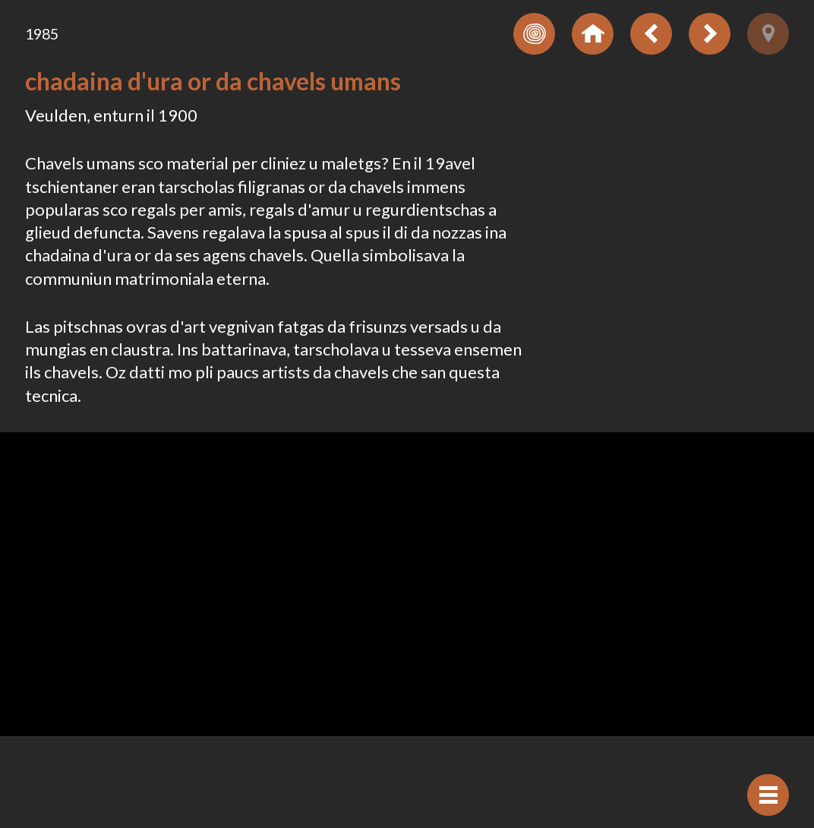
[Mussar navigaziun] (768, 795)
